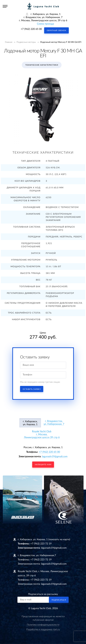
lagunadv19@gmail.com (55, 456)
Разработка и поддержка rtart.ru (43, 629)
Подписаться (59, 600)
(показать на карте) (59, 539)
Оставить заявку (32, 389)
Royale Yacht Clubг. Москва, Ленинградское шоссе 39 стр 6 (42, 434)
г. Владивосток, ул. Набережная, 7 (54, 422)
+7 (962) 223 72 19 (41, 543)
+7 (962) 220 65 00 (31, 29)
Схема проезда (45, 24)
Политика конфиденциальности (43, 625)
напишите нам (43, 465)
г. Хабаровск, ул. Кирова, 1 (30, 423)
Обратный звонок (56, 30)
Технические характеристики (41, 65)
